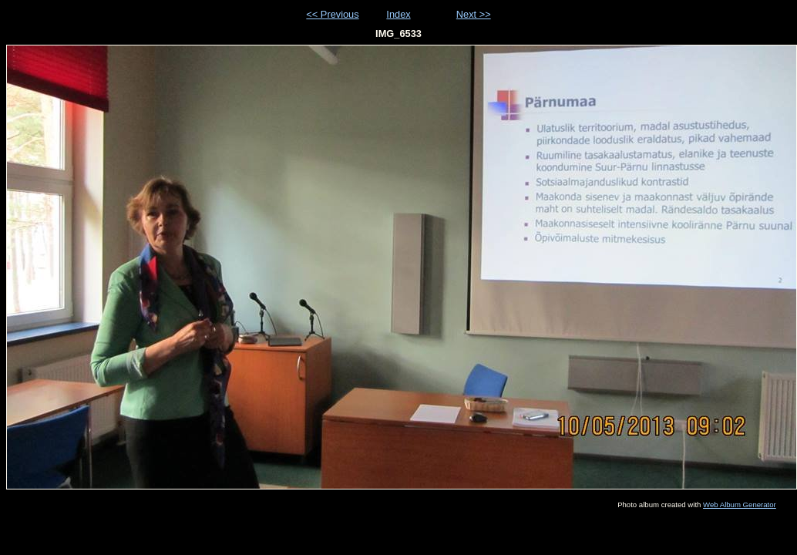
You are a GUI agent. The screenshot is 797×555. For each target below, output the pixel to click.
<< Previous (332, 14)
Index (398, 14)
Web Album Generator (739, 504)
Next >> (473, 14)
